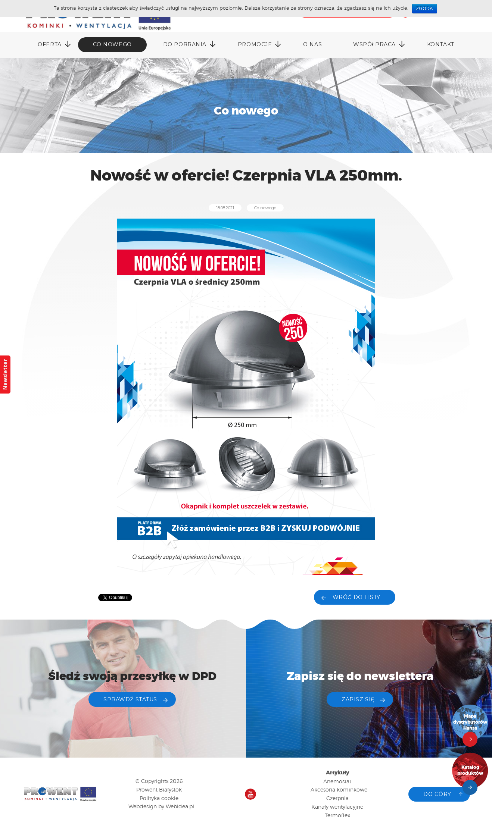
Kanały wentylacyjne (337, 806)
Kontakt (440, 44)
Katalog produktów (470, 770)
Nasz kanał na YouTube (250, 794)
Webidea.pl (180, 806)
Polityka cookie (159, 798)
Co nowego (112, 44)
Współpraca (374, 44)
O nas (312, 44)
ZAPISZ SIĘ (358, 699)
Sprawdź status (130, 699)
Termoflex (337, 815)
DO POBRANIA (184, 44)
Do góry (437, 794)
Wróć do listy (356, 597)
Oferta (49, 44)
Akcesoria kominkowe (339, 789)
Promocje (255, 44)
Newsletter (5, 374)
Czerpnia (337, 798)
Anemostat (337, 781)
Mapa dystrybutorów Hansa (470, 722)
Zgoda (424, 8)
